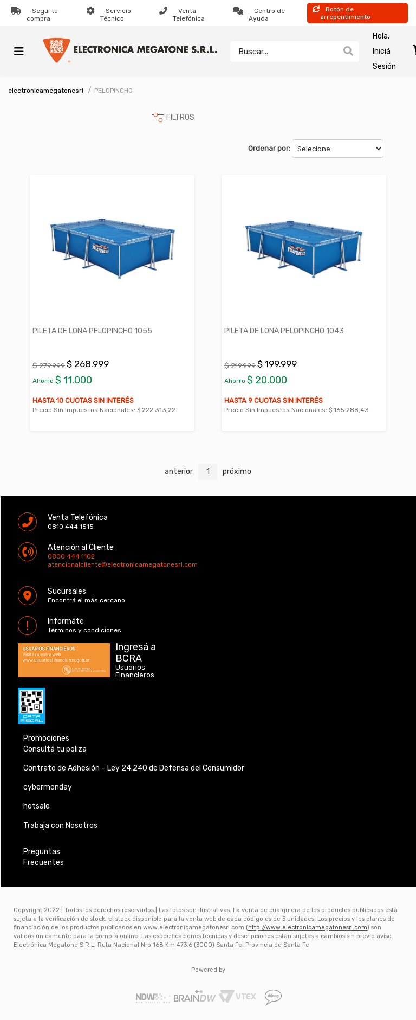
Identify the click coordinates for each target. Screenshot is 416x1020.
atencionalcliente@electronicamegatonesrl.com (57, 564)
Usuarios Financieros (134, 671)
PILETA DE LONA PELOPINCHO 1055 (92, 331)
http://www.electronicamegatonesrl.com (307, 927)
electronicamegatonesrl (45, 90)
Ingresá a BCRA (135, 650)
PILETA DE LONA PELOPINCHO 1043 (284, 331)
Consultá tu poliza (55, 749)
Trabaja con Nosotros (60, 825)
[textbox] (283, 51)
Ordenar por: (269, 148)
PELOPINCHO (113, 90)
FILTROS (180, 117)
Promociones (46, 738)
